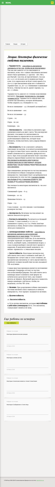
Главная (7, 44)
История (23, 44)
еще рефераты (11, 323)
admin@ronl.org (40, 480)
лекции (15, 44)
